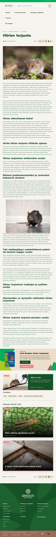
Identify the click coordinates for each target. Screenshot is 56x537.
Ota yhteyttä (41, 517)
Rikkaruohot (23, 508)
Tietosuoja (5, 534)
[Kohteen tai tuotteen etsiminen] (32, 6)
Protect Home (6, 521)
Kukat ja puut (40, 508)
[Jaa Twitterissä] (40, 41)
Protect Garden (6, 519)
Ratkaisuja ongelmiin (37, 12)
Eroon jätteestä (6, 513)
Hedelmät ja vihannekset (43, 506)
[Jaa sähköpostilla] (48, 41)
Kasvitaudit (22, 506)
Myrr (4, 523)
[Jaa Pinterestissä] (45, 41)
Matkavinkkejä (6, 506)
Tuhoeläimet (24, 31)
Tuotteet (8, 18)
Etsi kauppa (9, 23)
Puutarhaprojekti (7, 511)
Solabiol (5, 526)
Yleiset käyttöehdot (15, 534)
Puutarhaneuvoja (20, 12)
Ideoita (7, 12)
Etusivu (4, 31)
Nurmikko (39, 511)
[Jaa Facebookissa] (42, 41)
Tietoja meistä (34, 532)
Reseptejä (5, 508)
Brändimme (6, 516)
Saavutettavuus (27, 534)
